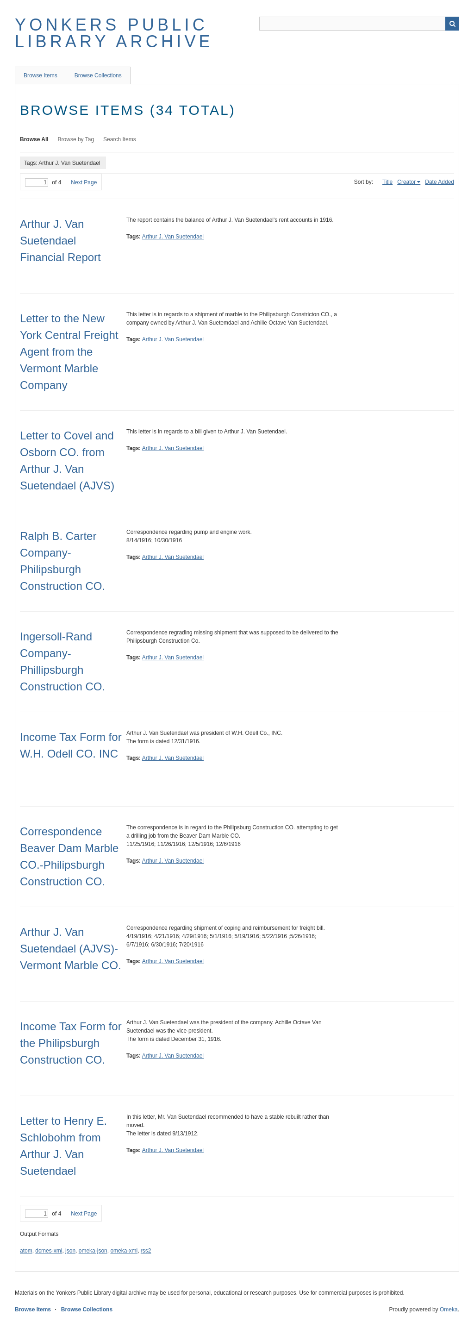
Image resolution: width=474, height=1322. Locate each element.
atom (26, 1250)
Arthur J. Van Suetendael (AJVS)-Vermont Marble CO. (70, 948)
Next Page (84, 182)
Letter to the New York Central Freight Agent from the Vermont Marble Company (69, 351)
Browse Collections (98, 75)
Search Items (119, 139)
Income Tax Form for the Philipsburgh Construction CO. (71, 1043)
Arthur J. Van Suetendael (173, 236)
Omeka (449, 1309)
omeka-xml (123, 1250)
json (70, 1250)
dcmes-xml (48, 1250)
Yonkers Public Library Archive (114, 33)
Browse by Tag (76, 139)
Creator (406, 182)
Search (452, 24)
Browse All (34, 139)
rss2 (146, 1250)
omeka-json (93, 1250)
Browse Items (40, 75)
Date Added (439, 182)
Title (387, 182)
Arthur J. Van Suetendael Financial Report (60, 240)
